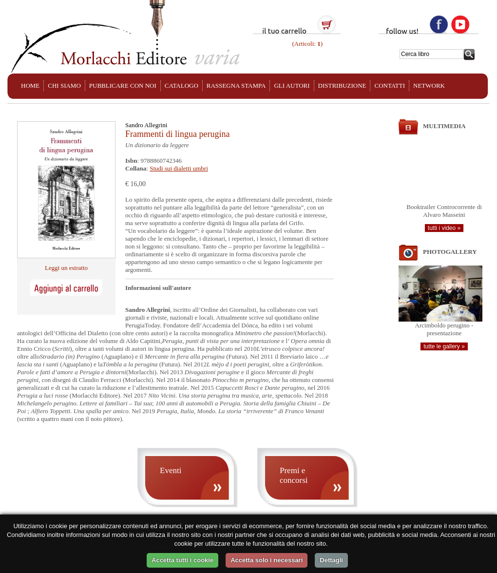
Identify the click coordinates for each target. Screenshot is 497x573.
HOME (30, 85)
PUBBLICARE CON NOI (122, 85)
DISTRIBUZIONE (342, 85)
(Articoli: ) (306, 43)
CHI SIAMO (64, 85)
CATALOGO (181, 85)
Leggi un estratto (66, 267)
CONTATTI (389, 85)
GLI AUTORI (291, 85)
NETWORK (429, 85)
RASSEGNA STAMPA (236, 85)
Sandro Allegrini (146, 125)
